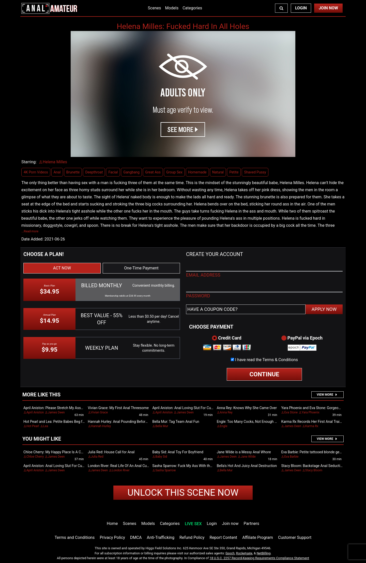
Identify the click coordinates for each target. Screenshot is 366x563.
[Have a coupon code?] (246, 309)
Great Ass (153, 172)
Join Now (328, 8)
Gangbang (131, 172)
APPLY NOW (324, 309)
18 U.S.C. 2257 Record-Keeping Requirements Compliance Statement (259, 558)
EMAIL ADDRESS (203, 275)
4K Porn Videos (36, 172)
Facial (113, 172)
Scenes (154, 8)
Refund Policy (191, 537)
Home (112, 523)
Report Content (223, 537)
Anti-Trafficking (161, 537)
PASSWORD (198, 295)
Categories (192, 8)
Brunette (73, 172)
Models (171, 8)
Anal (57, 172)
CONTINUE (264, 374)
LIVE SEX (193, 523)
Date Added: (32, 239)
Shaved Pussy (255, 172)
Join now (230, 523)
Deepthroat (94, 172)
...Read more (29, 231)
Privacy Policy (112, 537)
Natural (218, 172)
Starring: (29, 161)
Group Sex (174, 172)
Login (301, 8)
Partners (251, 523)
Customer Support (294, 537)
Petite (233, 172)
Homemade (197, 172)
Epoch (230, 553)
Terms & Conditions (280, 359)
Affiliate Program (257, 537)
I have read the (266, 359)
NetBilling (264, 553)
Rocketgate (244, 553)
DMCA (136, 537)
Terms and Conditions (75, 537)
